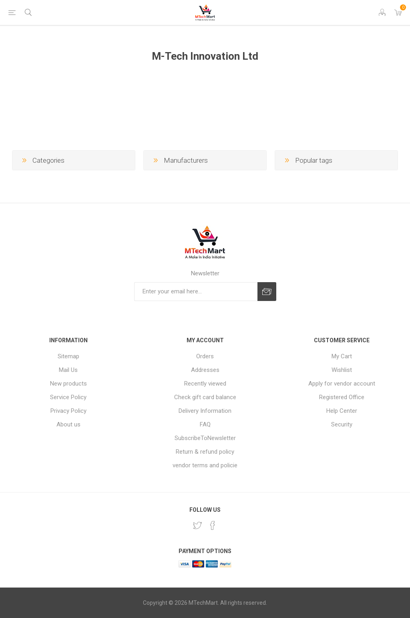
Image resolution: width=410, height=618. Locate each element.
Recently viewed (205, 383)
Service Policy (68, 397)
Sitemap (68, 356)
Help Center (341, 410)
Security (341, 424)
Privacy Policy (68, 410)
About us (68, 424)
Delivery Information (205, 410)
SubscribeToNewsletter (205, 438)
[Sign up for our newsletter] (195, 291)
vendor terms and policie (205, 465)
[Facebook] (212, 525)
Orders (205, 356)
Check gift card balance (205, 397)
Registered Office (341, 397)
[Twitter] (197, 525)
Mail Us (68, 370)
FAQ (205, 424)
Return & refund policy (205, 451)
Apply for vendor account (341, 383)
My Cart (342, 356)
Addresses (205, 370)
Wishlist (342, 370)
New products (68, 383)
